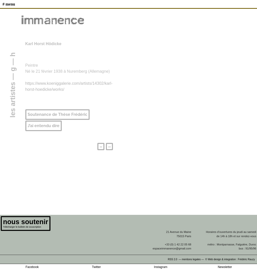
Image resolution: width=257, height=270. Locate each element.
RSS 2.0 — (175, 259)
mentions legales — (193, 259)
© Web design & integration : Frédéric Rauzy (231, 259)
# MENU (9, 4)
